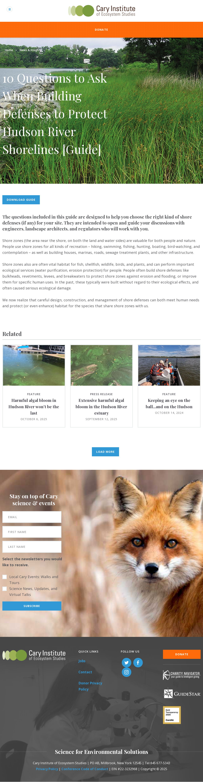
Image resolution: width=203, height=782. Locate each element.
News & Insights (31, 50)
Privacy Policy (47, 769)
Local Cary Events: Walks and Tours (33, 579)
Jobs (81, 661)
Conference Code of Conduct (84, 769)
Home (9, 50)
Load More (105, 452)
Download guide (21, 200)
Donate (101, 29)
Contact (85, 672)
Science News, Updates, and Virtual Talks (33, 591)
